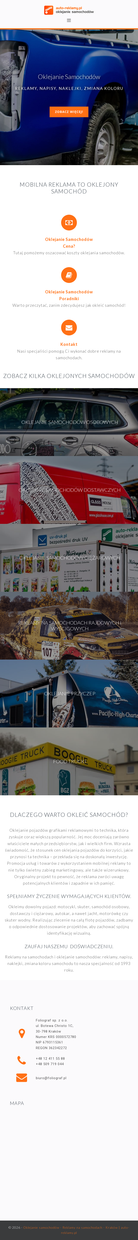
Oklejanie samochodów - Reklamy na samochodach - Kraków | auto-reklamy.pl (69, 10)
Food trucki (69, 761)
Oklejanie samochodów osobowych (69, 422)
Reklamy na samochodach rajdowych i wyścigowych (70, 626)
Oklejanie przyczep (69, 693)
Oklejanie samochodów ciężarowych (69, 558)
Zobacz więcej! (69, 111)
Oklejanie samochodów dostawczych (70, 490)
